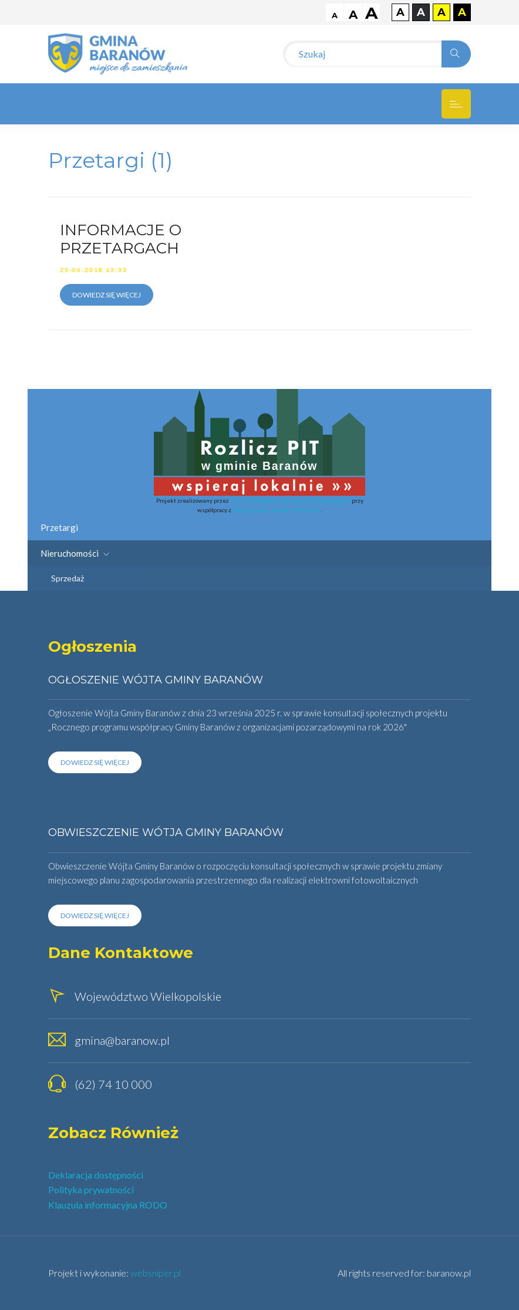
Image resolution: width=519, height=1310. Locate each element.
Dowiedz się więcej (106, 294)
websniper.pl (155, 1272)
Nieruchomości (75, 553)
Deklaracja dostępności (95, 1174)
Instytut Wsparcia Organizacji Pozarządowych (290, 500)
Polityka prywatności (91, 1189)
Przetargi (59, 527)
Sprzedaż (67, 578)
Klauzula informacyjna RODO (107, 1204)
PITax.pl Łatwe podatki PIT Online (276, 509)
